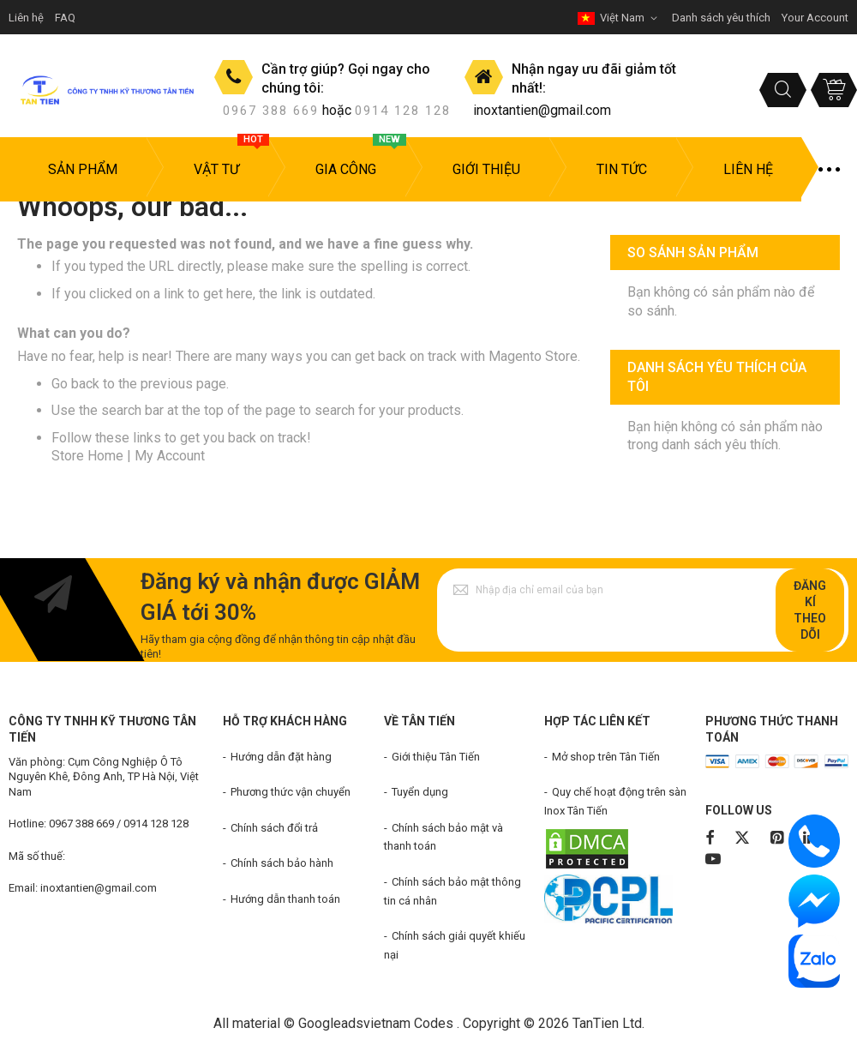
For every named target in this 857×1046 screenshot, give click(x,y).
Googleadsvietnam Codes (375, 1023)
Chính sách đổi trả (274, 827)
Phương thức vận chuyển (291, 791)
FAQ (65, 17)
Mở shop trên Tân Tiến (606, 756)
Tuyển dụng (420, 791)
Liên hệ (26, 17)
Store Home (87, 456)
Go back (75, 384)
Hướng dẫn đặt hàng (281, 756)
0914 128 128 (403, 110)
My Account (170, 456)
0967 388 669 (271, 110)
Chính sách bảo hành (282, 863)
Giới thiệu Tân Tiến (436, 756)
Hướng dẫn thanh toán (285, 899)
